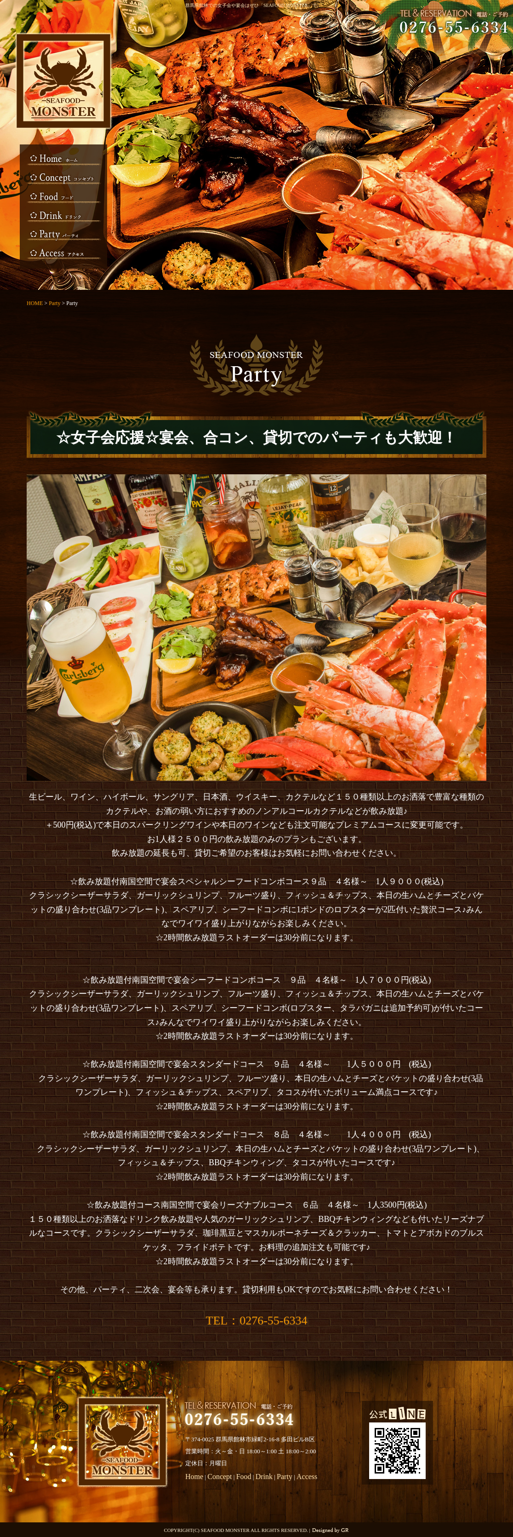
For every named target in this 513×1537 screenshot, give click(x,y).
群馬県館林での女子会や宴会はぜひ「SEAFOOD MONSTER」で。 (253, 5)
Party (63, 234)
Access (63, 252)
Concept (63, 179)
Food (63, 197)
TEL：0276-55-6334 (257, 1320)
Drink (63, 216)
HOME (63, 160)
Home (194, 1476)
